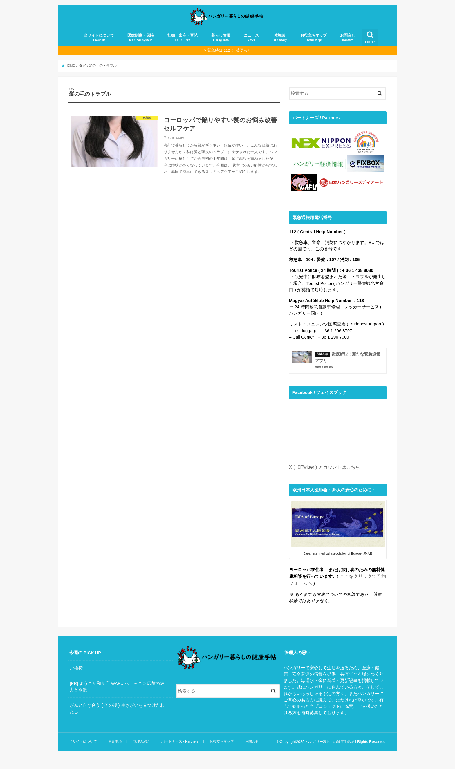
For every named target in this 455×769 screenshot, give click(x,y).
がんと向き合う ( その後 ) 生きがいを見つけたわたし (117, 717)
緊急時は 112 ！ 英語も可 (229, 57)
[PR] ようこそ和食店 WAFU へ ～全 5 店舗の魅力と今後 (117, 695)
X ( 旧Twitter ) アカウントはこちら (322, 477)
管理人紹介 (142, 750)
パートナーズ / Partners (182, 750)
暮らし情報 (220, 44)
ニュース (251, 44)
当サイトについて (99, 44)
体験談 (279, 44)
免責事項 (116, 750)
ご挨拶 (76, 676)
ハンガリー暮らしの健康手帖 (326, 750)
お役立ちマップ (313, 44)
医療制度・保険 (140, 44)
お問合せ (347, 44)
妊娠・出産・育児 (182, 44)
